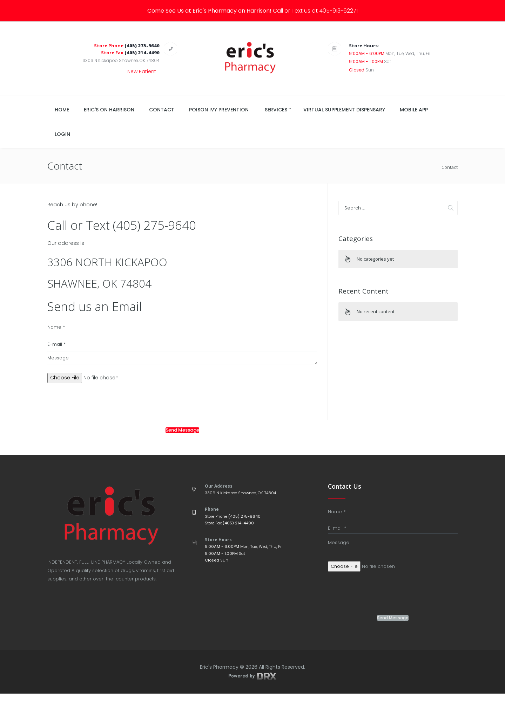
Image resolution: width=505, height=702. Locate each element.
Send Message (182, 439)
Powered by (252, 684)
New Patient (141, 71)
